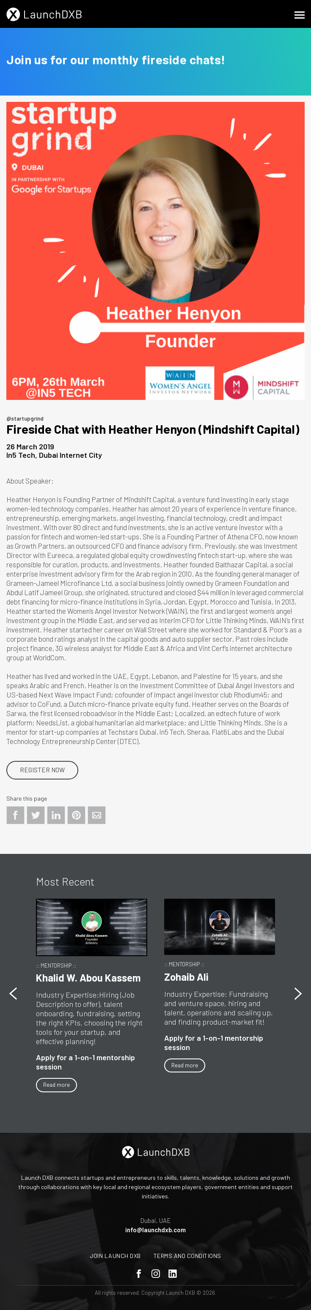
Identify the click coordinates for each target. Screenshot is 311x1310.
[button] (298, 994)
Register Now (42, 770)
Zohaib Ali (186, 977)
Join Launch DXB (115, 1255)
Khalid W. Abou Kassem (88, 977)
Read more (56, 1084)
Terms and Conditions (187, 1255)
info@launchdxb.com (155, 1229)
